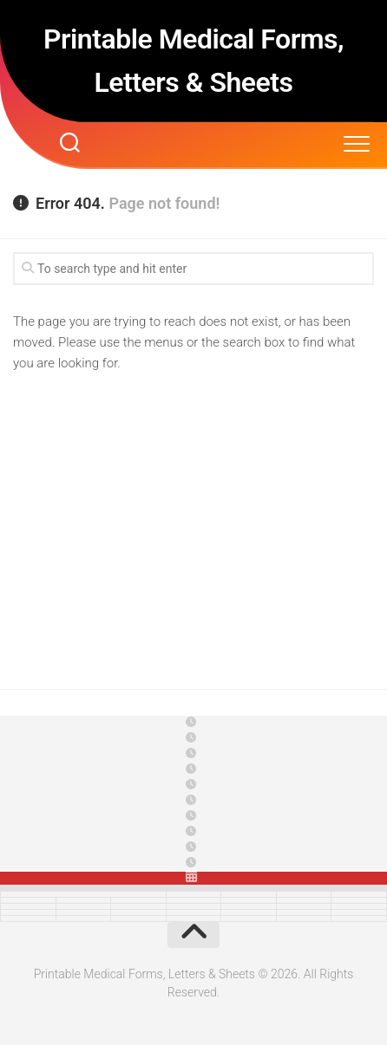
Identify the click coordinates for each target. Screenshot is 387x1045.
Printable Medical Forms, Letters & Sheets (193, 61)
